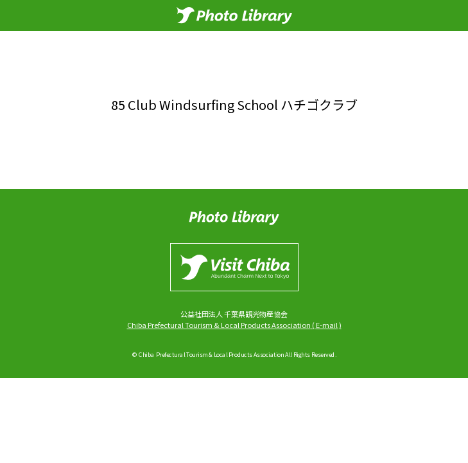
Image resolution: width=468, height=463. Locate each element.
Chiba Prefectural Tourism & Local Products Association (219, 325)
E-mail (327, 325)
